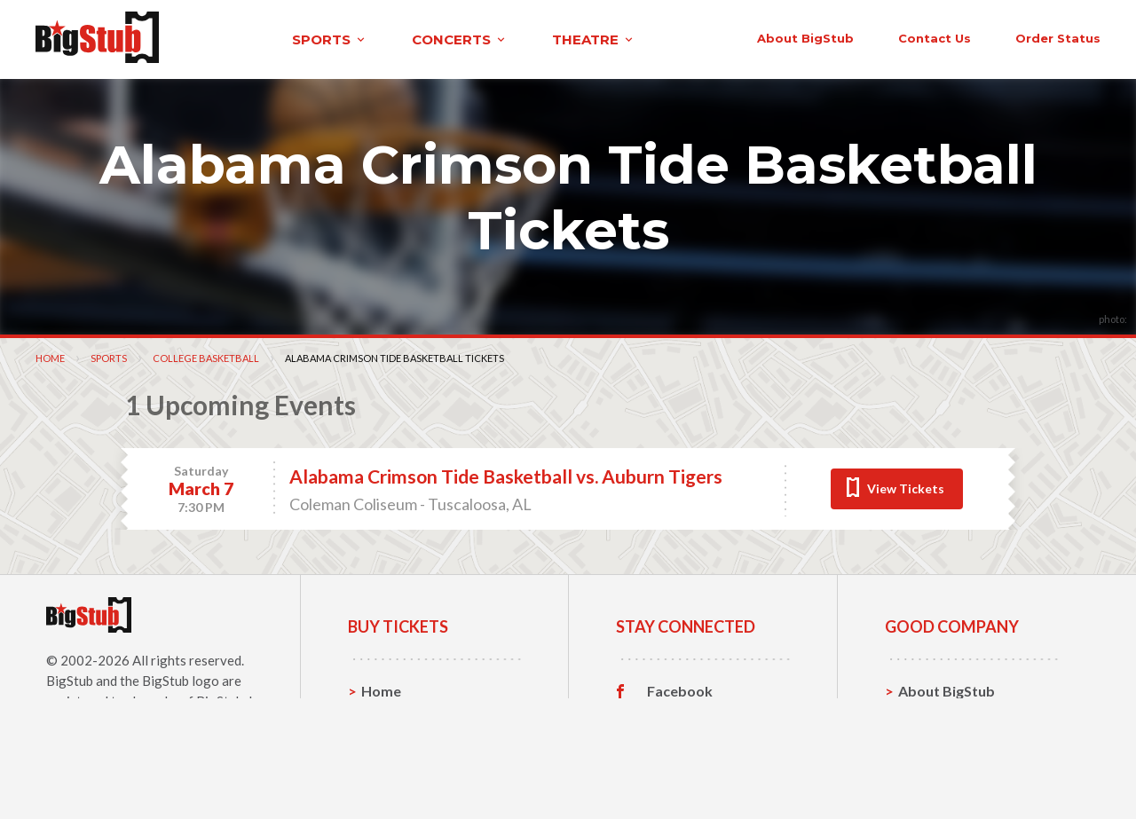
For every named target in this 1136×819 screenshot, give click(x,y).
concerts (366, 38)
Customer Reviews (709, 772)
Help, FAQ (931, 744)
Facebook (680, 689)
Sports (109, 356)
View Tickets (905, 486)
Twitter (672, 717)
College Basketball (206, 356)
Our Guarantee (948, 771)
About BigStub (703, 37)
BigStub (69, 679)
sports (236, 38)
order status (955, 37)
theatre (500, 38)
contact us (832, 37)
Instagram (680, 744)
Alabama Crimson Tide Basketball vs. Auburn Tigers (505, 474)
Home (50, 356)
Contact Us (935, 716)
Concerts (391, 744)
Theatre (388, 771)
